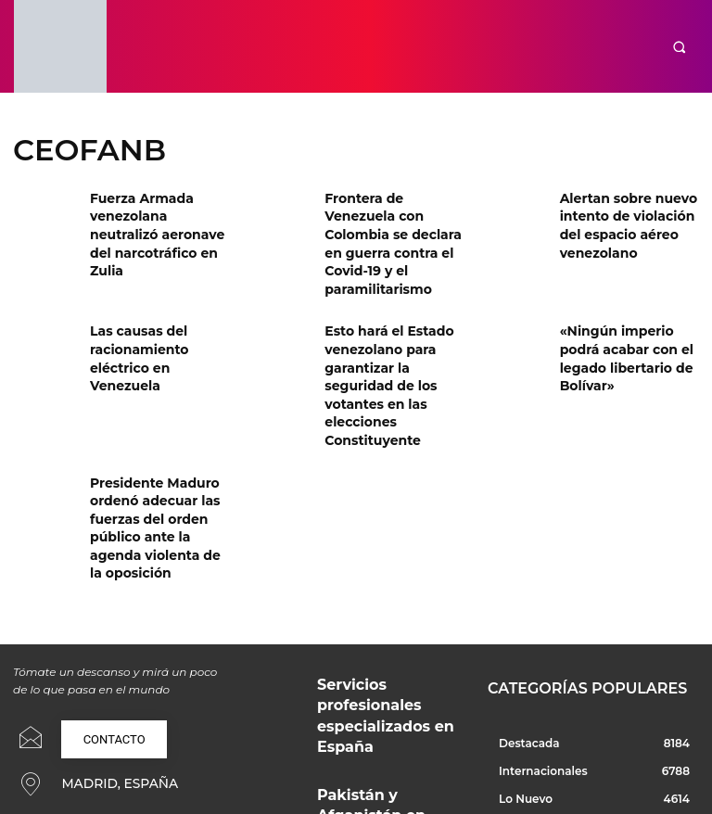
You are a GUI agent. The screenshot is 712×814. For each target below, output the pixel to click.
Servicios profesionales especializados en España (378, 591)
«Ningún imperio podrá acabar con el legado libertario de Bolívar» (627, 314)
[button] (679, 47)
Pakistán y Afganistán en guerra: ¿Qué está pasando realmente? (380, 664)
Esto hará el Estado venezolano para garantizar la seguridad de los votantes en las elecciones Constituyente (391, 338)
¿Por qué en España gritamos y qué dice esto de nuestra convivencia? (387, 730)
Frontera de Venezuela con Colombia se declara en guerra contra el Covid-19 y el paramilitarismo (389, 228)
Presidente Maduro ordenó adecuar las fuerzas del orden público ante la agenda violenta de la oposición (158, 448)
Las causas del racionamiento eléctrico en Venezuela (159, 314)
